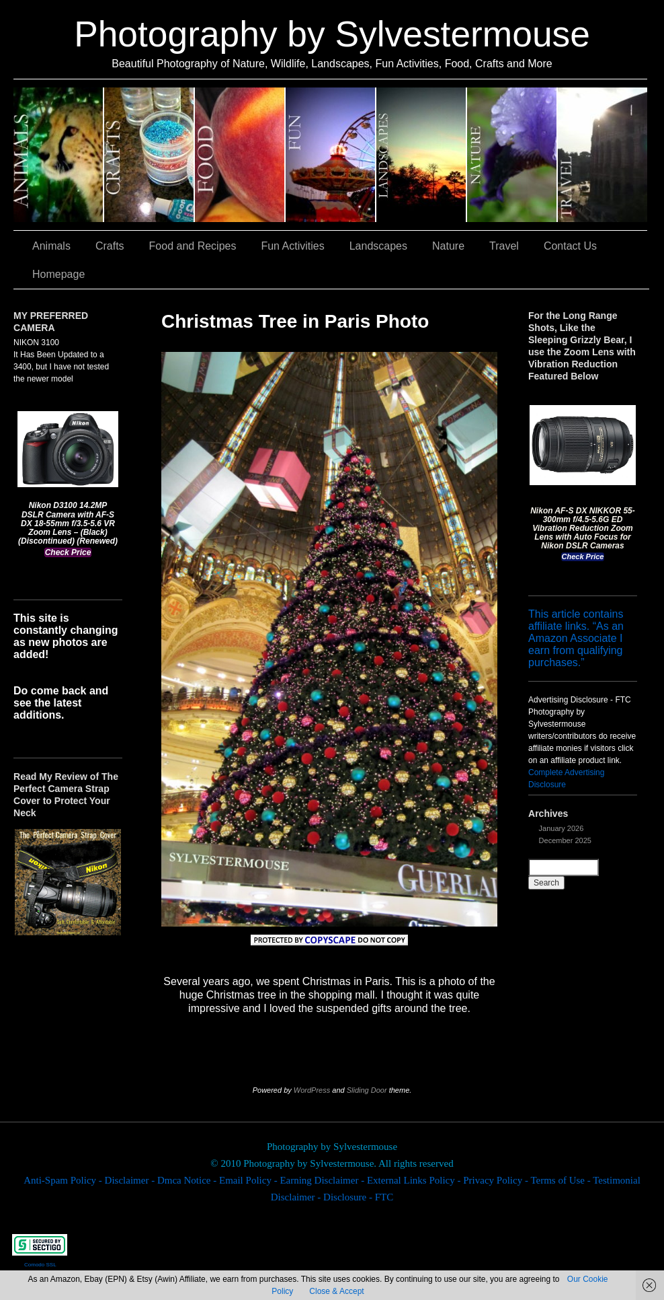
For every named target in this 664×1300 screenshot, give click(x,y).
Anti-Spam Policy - (64, 1180)
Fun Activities (331, 154)
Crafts (149, 154)
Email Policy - (249, 1180)
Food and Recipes (240, 154)
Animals (58, 154)
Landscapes (421, 154)
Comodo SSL (40, 1265)
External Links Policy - (415, 1180)
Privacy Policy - (496, 1180)
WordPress (312, 1090)
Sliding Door (367, 1090)
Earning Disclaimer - (323, 1180)
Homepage (58, 274)
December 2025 (565, 840)
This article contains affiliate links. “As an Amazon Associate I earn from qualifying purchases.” (576, 638)
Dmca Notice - (188, 1180)
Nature (512, 154)
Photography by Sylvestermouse (332, 34)
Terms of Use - (561, 1180)
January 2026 (561, 828)
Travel (602, 154)
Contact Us (570, 246)
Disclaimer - (131, 1180)
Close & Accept (336, 1291)
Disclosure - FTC (358, 1197)
